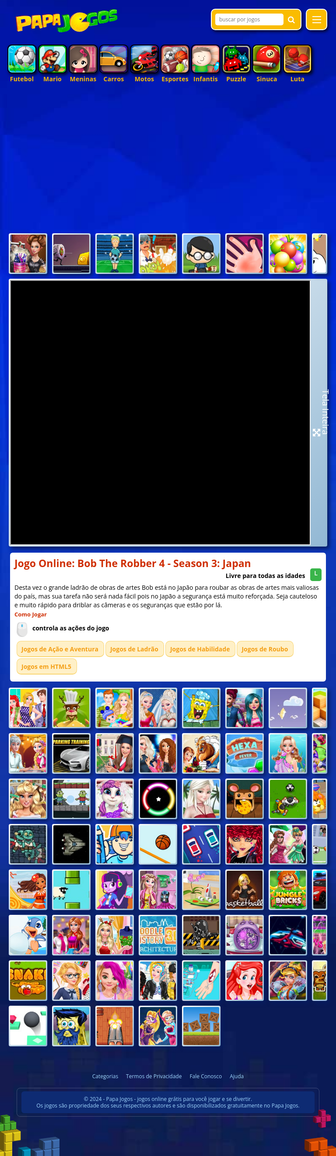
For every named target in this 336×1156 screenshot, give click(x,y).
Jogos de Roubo (265, 649)
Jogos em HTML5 (46, 666)
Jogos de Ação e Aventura (59, 649)
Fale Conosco (205, 1076)
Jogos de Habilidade (200, 649)
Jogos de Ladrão (134, 649)
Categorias (105, 1076)
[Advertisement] (168, 165)
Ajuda (237, 1076)
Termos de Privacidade (154, 1076)
